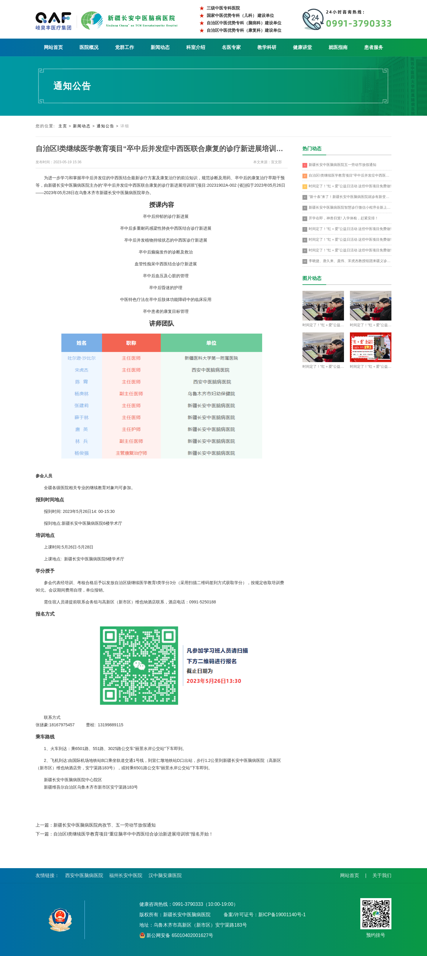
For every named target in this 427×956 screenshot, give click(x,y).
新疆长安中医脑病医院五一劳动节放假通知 (339, 165)
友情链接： (47, 875)
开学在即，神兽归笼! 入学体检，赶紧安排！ (340, 218)
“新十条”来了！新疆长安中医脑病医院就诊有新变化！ (346, 197)
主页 (62, 126)
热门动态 (311, 148)
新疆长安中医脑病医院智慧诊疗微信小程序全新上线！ (346, 207)
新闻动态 (160, 47)
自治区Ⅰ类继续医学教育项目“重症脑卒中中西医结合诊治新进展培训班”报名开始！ (133, 833)
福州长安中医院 (125, 875)
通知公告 (105, 126)
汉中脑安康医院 (165, 875)
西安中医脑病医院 (84, 875)
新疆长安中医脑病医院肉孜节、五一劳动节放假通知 (104, 824)
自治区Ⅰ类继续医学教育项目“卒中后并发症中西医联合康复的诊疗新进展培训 (346, 175)
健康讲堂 (302, 47)
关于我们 (381, 875)
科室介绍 (195, 47)
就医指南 (338, 47)
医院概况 (88, 47)
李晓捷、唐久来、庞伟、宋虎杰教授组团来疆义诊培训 (346, 261)
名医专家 (231, 47)
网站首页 (53, 47)
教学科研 (266, 47)
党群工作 (124, 47)
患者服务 (373, 47)
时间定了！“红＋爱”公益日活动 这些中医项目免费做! (346, 186)
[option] (162, 787)
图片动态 (311, 278)
